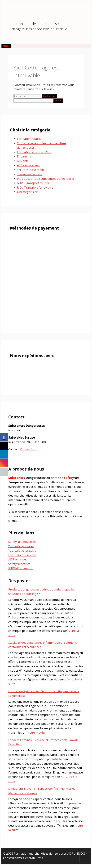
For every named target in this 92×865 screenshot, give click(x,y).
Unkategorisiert (27, 192)
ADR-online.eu (18, 559)
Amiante (23, 161)
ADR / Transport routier (33, 183)
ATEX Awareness (28, 165)
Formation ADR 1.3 (30, 139)
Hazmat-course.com (22, 555)
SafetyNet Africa (19, 564)
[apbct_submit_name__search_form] (58, 100)
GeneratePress (33, 858)
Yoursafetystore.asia (22, 550)
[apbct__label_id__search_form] (33, 100)
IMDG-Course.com (20, 568)
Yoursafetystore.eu (21, 546)
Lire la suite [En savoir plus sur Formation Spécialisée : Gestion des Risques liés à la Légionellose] (38, 732)
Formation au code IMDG (34, 152)
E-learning (24, 156)
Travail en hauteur (29, 174)
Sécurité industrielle (31, 170)
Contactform (28, 449)
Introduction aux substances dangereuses (46, 179)
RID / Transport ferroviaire (35, 187)
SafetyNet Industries (22, 542)
